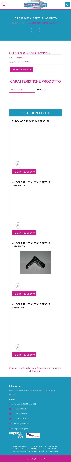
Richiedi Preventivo (22, 69)
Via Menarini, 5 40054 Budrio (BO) (23, 404)
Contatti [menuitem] (12, 394)
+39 (18, 419)
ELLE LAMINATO (18, 23)
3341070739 (24, 419)
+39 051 (18, 414)
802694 (24, 414)
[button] (18, 164)
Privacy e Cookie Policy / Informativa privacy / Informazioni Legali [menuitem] (32, 390)
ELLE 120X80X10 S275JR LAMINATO (44, 23)
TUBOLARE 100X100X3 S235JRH (31, 121)
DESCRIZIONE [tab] (17, 89)
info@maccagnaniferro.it (20, 424)
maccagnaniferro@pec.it (20, 429)
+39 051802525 (21, 409)
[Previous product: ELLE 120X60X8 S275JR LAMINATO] (31, 30)
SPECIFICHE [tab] (42, 89)
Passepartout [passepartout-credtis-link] (40, 459)
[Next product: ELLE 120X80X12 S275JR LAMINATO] (39, 30)
